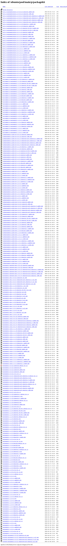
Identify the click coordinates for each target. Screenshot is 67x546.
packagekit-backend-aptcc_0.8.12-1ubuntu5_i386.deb (18, 267)
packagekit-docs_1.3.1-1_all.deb (12, 306)
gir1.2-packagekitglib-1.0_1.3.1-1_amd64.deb (16, 48)
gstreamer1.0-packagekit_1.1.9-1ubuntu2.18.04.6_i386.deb (20, 85)
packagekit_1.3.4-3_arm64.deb (11, 504)
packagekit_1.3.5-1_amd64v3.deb (12, 527)
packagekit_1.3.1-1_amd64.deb (11, 478)
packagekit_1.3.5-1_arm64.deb (11, 529)
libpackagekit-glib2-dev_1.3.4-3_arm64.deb (15, 251)
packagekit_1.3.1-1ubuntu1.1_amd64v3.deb (15, 490)
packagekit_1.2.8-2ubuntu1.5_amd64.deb (14, 453)
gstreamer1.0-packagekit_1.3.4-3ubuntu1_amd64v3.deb (18, 124)
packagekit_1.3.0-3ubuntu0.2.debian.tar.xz (15, 464)
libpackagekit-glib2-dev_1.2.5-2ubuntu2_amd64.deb (17, 226)
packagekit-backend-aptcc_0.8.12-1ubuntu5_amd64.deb (18, 265)
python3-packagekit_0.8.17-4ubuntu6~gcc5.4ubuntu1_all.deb (20, 541)
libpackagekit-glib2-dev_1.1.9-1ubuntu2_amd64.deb (17, 222)
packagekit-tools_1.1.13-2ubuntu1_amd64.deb (16, 331)
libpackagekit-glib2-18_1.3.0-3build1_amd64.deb (17, 167)
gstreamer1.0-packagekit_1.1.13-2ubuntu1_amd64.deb (18, 81)
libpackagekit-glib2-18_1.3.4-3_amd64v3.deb (16, 185)
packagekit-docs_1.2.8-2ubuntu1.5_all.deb (15, 300)
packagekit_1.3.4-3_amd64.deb (11, 500)
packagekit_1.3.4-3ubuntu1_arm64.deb (13, 515)
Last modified (49, 6)
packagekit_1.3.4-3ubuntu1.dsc (12, 509)
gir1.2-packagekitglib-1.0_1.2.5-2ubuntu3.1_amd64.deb (19, 38)
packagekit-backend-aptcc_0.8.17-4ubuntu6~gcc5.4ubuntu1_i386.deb (22, 275)
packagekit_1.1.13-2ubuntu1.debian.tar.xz (15, 400)
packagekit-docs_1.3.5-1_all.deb (12, 314)
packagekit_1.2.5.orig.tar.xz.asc (13, 441)
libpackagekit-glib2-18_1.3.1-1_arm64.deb (15, 175)
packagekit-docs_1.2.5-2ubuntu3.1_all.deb (15, 296)
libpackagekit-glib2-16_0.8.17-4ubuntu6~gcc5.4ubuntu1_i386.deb (22, 144)
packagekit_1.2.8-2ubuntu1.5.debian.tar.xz (15, 449)
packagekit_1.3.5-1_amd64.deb (11, 525)
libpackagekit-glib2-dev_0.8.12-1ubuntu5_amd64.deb (18, 202)
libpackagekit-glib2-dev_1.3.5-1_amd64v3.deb (16, 261)
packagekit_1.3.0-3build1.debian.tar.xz (14, 457)
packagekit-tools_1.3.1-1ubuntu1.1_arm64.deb (16, 363)
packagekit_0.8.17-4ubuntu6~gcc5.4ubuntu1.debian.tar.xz (19, 384)
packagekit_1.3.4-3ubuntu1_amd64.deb (13, 511)
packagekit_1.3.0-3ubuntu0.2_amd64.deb (14, 468)
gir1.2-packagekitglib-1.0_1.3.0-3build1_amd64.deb (18, 44)
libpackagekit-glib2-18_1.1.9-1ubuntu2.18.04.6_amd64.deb (20, 151)
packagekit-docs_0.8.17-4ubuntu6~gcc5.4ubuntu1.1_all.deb (20, 279)
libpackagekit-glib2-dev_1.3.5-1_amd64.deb (15, 259)
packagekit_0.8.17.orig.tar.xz (12, 392)
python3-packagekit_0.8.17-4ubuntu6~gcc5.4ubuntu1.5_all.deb (21, 539)
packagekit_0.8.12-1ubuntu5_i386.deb (13, 371)
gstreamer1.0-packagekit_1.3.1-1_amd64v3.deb (16, 106)
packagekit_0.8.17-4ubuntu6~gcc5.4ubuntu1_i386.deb (18, 390)
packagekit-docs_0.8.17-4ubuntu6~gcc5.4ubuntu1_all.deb (19, 284)
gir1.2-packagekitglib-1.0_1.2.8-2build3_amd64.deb (18, 40)
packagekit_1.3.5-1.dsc (9, 523)
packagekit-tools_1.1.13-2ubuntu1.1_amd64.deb (16, 329)
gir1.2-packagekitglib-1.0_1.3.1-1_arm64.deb (16, 52)
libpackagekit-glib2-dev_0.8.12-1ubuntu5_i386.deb (17, 204)
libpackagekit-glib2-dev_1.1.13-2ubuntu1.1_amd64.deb (18, 214)
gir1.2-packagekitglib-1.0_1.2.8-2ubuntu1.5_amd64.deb (19, 42)
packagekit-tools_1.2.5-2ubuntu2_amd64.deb (15, 341)
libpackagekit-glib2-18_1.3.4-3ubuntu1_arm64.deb (17, 194)
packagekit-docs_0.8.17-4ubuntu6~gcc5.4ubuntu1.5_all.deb (20, 281)
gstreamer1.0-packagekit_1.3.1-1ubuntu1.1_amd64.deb (18, 110)
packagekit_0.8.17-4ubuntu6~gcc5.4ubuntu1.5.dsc (17, 378)
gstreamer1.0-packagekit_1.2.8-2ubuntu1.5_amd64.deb (18, 97)
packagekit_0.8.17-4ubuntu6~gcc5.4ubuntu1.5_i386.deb (18, 382)
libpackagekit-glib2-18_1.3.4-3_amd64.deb (15, 183)
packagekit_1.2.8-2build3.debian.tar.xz (14, 443)
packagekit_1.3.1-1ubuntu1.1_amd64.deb (14, 488)
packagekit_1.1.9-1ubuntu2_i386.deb (13, 423)
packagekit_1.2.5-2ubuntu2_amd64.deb (13, 431)
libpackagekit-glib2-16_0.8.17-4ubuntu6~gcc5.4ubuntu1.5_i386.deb (22, 140)
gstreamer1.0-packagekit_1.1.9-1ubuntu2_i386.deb (17, 89)
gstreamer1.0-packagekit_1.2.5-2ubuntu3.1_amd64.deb (18, 93)
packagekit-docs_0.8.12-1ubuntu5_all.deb (15, 277)
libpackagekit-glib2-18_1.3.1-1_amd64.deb (15, 171)
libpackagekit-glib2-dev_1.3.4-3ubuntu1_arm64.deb (17, 257)
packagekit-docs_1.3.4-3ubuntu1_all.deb (14, 312)
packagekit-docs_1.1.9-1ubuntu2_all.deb (14, 292)
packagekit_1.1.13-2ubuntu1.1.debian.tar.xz (16, 394)
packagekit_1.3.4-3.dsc (9, 498)
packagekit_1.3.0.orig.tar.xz (11, 470)
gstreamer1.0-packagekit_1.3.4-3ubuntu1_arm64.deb (17, 126)
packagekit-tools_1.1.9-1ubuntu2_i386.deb (15, 339)
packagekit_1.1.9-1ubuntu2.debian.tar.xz (15, 416)
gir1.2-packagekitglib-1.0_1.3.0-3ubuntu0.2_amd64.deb (19, 46)
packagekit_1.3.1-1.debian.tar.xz (13, 474)
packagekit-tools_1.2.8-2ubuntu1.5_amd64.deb (16, 347)
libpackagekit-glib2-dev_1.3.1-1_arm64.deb (15, 239)
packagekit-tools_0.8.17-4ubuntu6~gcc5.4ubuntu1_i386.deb (20, 326)
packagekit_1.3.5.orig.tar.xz (11, 531)
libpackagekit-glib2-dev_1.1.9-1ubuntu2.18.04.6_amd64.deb (20, 218)
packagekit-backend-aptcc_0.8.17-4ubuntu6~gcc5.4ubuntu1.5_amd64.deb (23, 269)
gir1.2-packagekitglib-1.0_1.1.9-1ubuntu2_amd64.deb (18, 32)
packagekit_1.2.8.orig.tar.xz (11, 455)
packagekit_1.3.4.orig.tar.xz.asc (13, 519)
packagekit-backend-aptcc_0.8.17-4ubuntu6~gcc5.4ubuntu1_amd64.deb (22, 273)
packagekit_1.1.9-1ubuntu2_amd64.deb (13, 421)
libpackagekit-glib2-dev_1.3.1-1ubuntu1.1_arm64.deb (18, 245)
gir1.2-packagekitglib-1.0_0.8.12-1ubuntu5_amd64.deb (18, 12)
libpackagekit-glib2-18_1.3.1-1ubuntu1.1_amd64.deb (18, 177)
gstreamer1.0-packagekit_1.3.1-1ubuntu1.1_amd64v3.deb (19, 112)
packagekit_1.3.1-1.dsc (9, 476)
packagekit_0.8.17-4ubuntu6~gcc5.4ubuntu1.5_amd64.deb (19, 380)
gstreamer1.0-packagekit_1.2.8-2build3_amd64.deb (17, 95)
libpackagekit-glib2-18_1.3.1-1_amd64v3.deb (16, 173)
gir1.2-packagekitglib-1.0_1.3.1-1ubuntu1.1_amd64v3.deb (19, 57)
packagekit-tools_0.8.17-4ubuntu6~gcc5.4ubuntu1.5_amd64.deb (21, 320)
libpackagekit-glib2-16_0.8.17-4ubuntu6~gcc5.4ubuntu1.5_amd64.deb (22, 138)
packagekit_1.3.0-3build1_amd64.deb (13, 461)
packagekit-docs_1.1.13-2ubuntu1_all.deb (15, 288)
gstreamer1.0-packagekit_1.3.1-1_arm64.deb (15, 108)
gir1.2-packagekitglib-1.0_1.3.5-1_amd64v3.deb (17, 75)
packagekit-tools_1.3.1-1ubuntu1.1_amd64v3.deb (17, 361)
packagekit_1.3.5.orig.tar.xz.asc (13, 533)
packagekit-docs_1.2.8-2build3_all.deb (14, 298)
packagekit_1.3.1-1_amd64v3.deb (12, 480)
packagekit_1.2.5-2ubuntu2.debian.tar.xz (15, 427)
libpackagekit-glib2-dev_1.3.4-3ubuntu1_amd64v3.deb (18, 255)
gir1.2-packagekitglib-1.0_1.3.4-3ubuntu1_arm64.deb (18, 71)
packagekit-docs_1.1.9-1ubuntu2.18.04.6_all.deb (17, 290)
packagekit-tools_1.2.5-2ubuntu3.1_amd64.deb (16, 343)
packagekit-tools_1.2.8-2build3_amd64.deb (15, 345)
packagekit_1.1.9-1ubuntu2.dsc (12, 419)
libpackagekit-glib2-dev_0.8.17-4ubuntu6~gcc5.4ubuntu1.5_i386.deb (22, 208)
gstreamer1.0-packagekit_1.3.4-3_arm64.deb (15, 120)
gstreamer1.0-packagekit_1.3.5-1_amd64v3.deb (16, 130)
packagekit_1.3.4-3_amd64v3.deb (12, 502)
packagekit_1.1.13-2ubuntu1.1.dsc (13, 396)
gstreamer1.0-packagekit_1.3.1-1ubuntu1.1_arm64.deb (18, 114)
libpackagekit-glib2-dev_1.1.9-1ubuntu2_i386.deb (17, 224)
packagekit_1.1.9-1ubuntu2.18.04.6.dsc (14, 410)
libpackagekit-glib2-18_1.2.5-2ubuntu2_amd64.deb (17, 159)
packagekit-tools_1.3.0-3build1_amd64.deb (15, 349)
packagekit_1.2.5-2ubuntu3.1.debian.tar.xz (15, 433)
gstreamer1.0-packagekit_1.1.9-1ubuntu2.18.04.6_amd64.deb (20, 83)
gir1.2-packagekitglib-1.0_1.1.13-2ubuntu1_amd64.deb (18, 26)
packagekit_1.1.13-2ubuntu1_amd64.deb (14, 404)
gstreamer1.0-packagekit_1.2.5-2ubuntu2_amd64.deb (17, 91)
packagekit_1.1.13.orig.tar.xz (12, 406)
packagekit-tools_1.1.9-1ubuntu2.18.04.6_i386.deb (17, 335)
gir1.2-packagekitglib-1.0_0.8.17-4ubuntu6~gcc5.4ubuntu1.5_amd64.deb (23, 16)
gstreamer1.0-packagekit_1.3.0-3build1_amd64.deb (17, 99)
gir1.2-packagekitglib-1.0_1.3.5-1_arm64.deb (16, 77)
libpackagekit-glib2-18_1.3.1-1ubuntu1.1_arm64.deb (18, 181)
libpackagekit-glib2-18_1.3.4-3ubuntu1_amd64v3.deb (18, 191)
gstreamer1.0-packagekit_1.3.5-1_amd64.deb (15, 128)
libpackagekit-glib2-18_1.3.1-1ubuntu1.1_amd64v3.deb (18, 179)
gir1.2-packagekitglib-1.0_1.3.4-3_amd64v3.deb (17, 63)
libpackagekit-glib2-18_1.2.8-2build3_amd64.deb (17, 163)
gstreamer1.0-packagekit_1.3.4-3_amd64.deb (15, 116)
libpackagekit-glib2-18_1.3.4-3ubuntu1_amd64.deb (17, 189)
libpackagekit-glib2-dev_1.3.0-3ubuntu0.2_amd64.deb (18, 232)
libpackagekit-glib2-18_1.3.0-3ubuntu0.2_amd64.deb (18, 169)
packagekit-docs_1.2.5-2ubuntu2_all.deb (14, 294)
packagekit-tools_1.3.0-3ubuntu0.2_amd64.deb (16, 351)
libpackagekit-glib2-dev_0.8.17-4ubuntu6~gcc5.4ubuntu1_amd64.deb (22, 210)
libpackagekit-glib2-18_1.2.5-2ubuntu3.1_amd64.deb (18, 161)
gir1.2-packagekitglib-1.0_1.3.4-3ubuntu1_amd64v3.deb (19, 69)
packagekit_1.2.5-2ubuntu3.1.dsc (12, 435)
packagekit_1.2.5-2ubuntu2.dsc (12, 429)
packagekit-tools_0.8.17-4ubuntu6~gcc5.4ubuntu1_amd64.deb (20, 324)
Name (4, 6)
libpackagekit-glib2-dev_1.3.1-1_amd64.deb (15, 234)
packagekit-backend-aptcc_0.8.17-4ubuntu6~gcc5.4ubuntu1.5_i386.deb (23, 271)
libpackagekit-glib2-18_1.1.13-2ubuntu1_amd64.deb (17, 149)
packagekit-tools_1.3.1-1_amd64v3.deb (14, 355)
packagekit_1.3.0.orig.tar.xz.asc (13, 472)
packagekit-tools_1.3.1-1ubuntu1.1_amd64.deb (16, 359)
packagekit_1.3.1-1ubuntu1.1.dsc (12, 486)
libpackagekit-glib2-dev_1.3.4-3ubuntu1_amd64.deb (17, 253)
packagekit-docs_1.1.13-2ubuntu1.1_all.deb (15, 286)
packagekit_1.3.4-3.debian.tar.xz (13, 496)
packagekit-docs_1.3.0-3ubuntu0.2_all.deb (15, 304)
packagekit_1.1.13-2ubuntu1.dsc (12, 402)
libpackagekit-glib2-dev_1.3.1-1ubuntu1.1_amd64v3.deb (19, 243)
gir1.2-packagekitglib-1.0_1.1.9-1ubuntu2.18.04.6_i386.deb (20, 30)
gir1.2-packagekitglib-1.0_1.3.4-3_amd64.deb (16, 61)
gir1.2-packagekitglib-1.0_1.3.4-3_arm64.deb (16, 65)
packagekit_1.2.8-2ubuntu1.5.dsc (12, 451)
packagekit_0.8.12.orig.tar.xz (12, 374)
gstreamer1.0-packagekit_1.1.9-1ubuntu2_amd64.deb (17, 87)
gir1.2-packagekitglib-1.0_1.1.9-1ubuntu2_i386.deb (18, 34)
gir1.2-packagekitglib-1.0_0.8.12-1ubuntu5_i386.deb (18, 14)
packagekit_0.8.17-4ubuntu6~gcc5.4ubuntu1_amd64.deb (18, 388)
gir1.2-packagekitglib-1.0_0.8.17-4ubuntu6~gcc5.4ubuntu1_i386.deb (22, 22)
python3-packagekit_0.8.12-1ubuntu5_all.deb (16, 535)
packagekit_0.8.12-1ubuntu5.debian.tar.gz (15, 365)
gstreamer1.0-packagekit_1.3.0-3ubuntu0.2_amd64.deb (18, 101)
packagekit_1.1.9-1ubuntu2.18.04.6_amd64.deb (16, 412)
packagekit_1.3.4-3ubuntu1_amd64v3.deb (14, 513)
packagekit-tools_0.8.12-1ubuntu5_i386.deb (15, 318)
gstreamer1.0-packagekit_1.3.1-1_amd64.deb (15, 104)
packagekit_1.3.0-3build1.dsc (11, 459)
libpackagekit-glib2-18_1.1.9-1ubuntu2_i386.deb (17, 157)
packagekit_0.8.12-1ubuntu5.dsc (12, 367)
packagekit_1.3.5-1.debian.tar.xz (13, 521)
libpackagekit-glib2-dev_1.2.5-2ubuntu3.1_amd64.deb (18, 228)
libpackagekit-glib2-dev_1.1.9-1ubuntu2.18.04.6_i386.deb (20, 220)
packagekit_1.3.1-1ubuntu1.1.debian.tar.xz (15, 484)
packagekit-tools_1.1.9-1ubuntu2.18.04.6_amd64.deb (18, 333)
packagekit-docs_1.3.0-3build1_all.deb (14, 302)
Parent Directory (8, 9)
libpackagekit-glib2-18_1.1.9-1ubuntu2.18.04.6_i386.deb (19, 153)
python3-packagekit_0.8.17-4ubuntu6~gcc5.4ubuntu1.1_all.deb (21, 537)
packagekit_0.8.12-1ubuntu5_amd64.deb (14, 369)
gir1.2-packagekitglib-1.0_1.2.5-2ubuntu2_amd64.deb (18, 36)
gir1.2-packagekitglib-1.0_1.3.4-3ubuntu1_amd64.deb (18, 67)
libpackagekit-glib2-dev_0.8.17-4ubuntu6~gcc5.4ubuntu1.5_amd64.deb (23, 206)
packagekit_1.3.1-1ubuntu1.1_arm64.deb (14, 492)
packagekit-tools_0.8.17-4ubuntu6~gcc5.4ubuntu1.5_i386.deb (20, 322)
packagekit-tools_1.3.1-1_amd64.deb (13, 353)
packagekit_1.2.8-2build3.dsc (11, 445)
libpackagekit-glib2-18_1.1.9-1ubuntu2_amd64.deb (17, 155)
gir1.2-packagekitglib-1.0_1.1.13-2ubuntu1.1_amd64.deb (19, 24)
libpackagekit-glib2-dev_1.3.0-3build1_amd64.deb (17, 230)
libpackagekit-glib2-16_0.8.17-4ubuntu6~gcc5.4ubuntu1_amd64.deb (22, 142)
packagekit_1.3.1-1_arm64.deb (11, 482)
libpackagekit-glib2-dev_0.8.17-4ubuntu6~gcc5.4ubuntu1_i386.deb (22, 212)
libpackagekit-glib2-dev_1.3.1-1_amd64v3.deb (16, 236)
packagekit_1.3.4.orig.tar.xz (11, 517)
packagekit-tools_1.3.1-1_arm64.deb (13, 357)
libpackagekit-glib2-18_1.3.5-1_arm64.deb (15, 200)
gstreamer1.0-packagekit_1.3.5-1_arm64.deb (15, 132)
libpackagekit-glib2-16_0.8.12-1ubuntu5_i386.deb (17, 136)
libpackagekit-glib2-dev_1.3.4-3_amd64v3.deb (16, 249)
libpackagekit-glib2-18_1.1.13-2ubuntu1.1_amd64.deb (18, 146)
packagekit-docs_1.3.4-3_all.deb (12, 310)
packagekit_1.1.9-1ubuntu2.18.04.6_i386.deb (16, 414)
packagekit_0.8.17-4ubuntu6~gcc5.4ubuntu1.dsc (16, 386)
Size (57, 6)
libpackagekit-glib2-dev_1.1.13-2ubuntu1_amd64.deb (18, 216)
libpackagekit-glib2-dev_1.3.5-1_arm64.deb (15, 263)
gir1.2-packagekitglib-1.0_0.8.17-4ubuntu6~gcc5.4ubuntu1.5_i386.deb (23, 18)
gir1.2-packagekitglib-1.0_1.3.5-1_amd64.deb (16, 73)
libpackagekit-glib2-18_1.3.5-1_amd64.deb (15, 196)
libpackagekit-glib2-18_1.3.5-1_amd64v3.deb (16, 198)
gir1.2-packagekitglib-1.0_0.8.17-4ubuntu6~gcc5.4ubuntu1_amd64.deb (23, 20)
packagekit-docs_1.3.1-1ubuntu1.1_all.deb (15, 308)
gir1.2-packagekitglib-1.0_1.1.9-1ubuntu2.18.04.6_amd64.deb (21, 28)
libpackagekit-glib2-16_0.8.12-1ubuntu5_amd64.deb (17, 134)
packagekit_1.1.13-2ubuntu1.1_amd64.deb (14, 398)
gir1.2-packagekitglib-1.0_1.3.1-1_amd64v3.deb (17, 50)
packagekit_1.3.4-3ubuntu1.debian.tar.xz (15, 506)
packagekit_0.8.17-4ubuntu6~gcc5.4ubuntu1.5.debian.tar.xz (20, 376)
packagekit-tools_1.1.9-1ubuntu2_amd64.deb (15, 337)
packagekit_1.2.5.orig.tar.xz (11, 439)
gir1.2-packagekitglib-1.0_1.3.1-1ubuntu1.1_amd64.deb (19, 54)
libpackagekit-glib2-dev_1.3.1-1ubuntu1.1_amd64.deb (18, 241)
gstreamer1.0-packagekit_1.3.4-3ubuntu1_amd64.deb (17, 122)
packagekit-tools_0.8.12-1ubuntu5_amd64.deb (16, 316)
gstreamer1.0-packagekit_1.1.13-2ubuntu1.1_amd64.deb (18, 79)
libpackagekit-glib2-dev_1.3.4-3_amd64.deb (15, 247)
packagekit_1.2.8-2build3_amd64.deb (13, 447)
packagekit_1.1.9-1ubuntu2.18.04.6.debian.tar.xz (17, 408)
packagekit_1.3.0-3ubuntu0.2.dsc (12, 466)
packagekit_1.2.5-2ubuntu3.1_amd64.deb (14, 437)
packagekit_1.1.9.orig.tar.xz (11, 425)
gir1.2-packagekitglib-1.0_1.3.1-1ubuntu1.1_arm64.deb (19, 59)
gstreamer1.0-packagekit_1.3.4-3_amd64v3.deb (16, 118)
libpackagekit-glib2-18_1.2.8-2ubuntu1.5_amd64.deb (18, 165)
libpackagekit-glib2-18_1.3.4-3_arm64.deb (15, 187)
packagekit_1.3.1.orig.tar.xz (11, 494)
